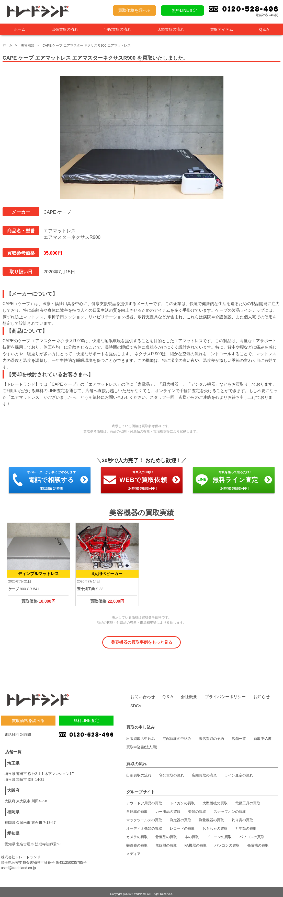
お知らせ (261, 693)
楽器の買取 (197, 808)
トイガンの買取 (182, 799)
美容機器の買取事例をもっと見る (141, 642)
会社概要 (189, 693)
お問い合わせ (142, 693)
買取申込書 (262, 734)
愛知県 (13, 829)
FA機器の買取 (196, 841)
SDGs (135, 702)
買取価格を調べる (134, 10)
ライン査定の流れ (238, 771)
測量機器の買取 (211, 816)
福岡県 (13, 808)
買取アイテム (221, 29)
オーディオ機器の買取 (144, 825)
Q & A (264, 29)
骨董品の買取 (166, 833)
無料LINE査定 (184, 10)
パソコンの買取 (251, 833)
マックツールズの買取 (144, 816)
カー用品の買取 (167, 808)
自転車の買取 (137, 808)
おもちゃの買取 (215, 825)
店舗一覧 (239, 734)
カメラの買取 (137, 833)
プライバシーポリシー (225, 693)
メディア (133, 850)
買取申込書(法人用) (141, 743)
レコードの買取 (182, 825)
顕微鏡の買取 (137, 841)
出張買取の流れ (64, 29)
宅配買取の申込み (177, 734)
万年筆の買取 (246, 825)
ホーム (19, 29)
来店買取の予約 (211, 734)
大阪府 (13, 786)
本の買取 (192, 833)
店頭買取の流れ (170, 29)
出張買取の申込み (140, 734)
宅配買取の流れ (117, 29)
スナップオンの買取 (230, 808)
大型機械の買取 (215, 799)
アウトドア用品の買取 (144, 799)
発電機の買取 (258, 841)
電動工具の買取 (247, 799)
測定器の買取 (180, 816)
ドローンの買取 (219, 833)
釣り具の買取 (242, 816)
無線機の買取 (166, 841)
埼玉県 (13, 759)
